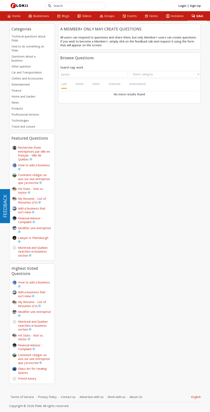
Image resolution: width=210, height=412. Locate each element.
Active (80, 84)
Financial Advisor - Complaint (30, 220)
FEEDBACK (5, 206)
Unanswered (137, 84)
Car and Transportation (26, 72)
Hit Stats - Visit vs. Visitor (31, 191)
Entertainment (20, 84)
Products (17, 108)
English (196, 397)
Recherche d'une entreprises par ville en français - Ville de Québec (34, 153)
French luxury (27, 378)
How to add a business (34, 166)
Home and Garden (23, 96)
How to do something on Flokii (27, 48)
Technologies (20, 120)
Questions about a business (23, 58)
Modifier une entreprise (34, 229)
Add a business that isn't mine (31, 210)
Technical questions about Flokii (28, 38)
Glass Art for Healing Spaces (32, 371)
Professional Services (25, 114)
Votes (96, 84)
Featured (114, 84)
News (15, 102)
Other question (21, 66)
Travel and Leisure (23, 126)
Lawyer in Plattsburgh (33, 239)
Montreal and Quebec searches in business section (33, 251)
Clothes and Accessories (27, 78)
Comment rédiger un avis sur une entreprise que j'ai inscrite (34, 179)
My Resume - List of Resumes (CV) (32, 200)
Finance (16, 90)
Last (64, 84)
